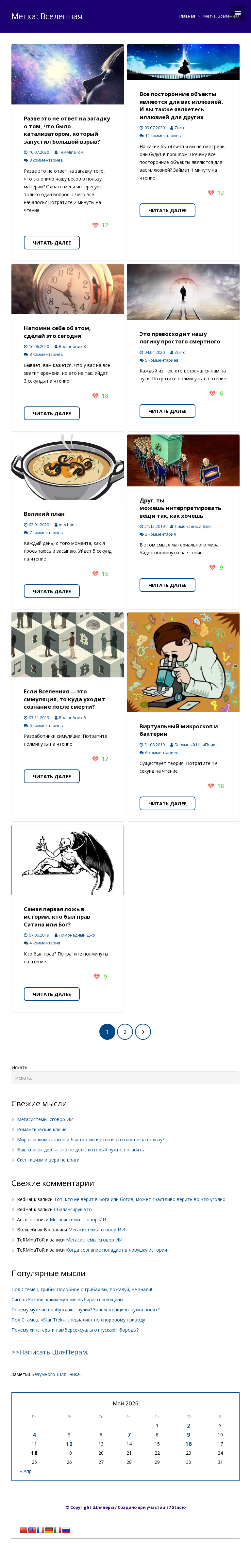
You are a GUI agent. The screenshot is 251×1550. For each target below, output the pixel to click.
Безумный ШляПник (195, 745)
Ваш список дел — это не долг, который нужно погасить (80, 1150)
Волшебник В (72, 346)
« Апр (26, 1471)
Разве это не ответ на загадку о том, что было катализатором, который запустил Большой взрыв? (67, 130)
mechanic (68, 525)
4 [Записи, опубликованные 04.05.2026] (34, 1434)
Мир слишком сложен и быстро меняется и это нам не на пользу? (90, 1139)
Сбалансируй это (73, 1209)
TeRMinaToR (71, 152)
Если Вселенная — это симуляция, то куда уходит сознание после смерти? (64, 699)
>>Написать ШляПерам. (50, 1352)
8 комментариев (46, 160)
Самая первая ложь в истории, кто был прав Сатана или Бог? (57, 916)
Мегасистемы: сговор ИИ (45, 1119)
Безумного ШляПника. (56, 1374)
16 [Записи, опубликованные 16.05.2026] (188, 1443)
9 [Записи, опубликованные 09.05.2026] (188, 1434)
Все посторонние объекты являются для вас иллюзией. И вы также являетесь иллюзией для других (181, 105)
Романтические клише (42, 1129)
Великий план (44, 513)
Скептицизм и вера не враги (48, 1160)
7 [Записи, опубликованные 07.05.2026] (129, 1434)
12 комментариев (163, 135)
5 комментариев (162, 360)
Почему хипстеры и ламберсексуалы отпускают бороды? (75, 1330)
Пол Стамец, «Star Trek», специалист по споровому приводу (78, 1320)
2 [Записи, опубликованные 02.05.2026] (188, 1425)
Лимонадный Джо (193, 526)
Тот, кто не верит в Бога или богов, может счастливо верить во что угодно (140, 1199)
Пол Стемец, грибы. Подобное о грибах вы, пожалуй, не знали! (81, 1289)
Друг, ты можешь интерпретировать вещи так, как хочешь (180, 508)
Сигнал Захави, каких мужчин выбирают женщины (67, 1299)
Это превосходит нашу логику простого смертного (180, 337)
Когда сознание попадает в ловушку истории (116, 1250)
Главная (187, 16)
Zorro (180, 128)
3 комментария (160, 534)
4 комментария (44, 943)
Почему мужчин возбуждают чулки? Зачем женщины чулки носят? (85, 1309)
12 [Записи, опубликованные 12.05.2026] (69, 1443)
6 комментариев (46, 725)
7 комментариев (46, 532)
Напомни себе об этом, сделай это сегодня (57, 332)
